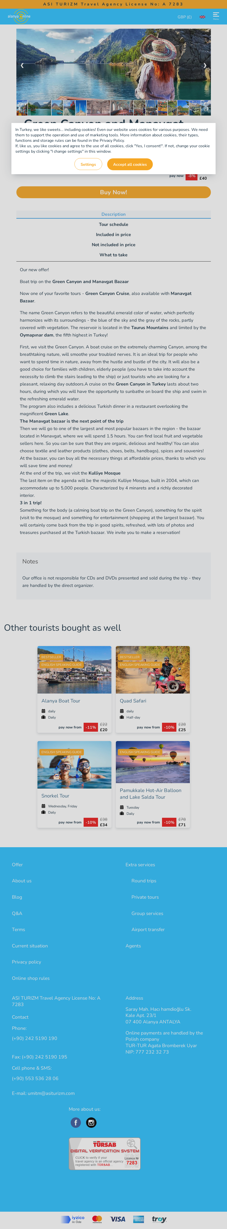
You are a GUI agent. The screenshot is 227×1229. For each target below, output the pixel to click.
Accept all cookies (130, 164)
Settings (88, 164)
